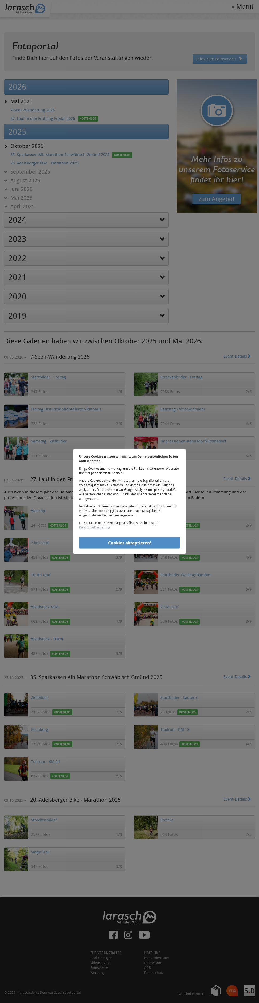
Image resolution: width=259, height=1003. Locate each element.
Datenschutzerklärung (94, 527)
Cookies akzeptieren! (129, 543)
